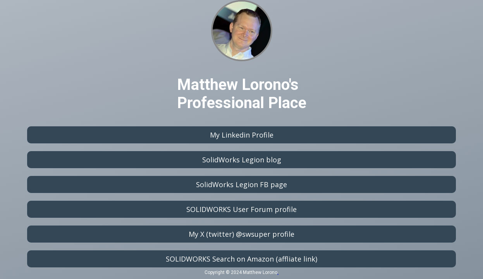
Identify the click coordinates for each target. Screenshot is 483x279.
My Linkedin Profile (241, 135)
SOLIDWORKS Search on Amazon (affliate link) (241, 259)
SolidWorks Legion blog (241, 159)
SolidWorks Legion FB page (241, 184)
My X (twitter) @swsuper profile (241, 234)
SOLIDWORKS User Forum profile (241, 209)
